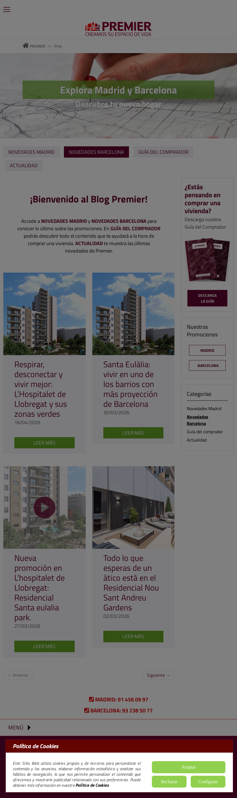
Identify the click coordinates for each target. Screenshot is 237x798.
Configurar (208, 781)
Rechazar (169, 781)
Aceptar (189, 767)
